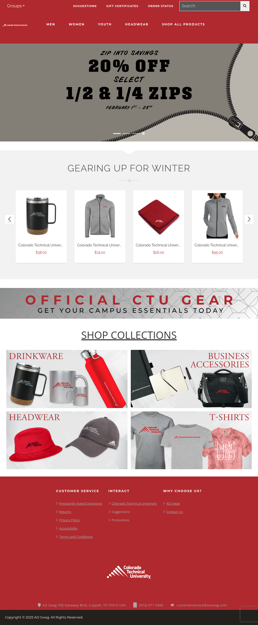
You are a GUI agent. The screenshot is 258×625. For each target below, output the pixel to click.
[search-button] (244, 6)
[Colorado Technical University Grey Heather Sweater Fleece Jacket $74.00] (100, 216)
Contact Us (174, 511)
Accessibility (68, 528)
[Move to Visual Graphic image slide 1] (117, 133)
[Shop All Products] (183, 24)
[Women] (77, 24)
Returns (65, 511)
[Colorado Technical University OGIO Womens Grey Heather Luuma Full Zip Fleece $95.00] (217, 216)
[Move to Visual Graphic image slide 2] (126, 133)
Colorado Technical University (134, 503)
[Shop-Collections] (129, 335)
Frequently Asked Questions (80, 503)
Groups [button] (14, 6)
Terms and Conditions (76, 536)
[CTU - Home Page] (15, 26)
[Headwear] (136, 24)
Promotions (121, 520)
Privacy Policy (69, 520)
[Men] (50, 24)
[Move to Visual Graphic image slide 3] (136, 133)
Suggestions (121, 511)
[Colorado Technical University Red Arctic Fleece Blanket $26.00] (159, 216)
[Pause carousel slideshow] (143, 133)
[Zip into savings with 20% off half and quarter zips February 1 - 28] (129, 92)
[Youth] (105, 24)
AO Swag (173, 503)
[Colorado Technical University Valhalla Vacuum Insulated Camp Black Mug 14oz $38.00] (41, 216)
